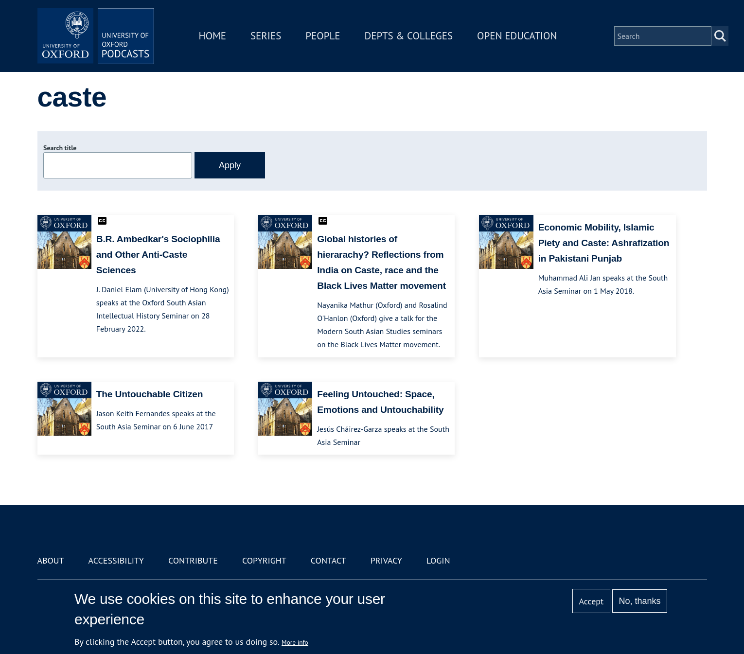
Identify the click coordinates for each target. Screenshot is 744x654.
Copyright (264, 560)
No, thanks (639, 601)
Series (265, 35)
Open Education (517, 35)
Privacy (386, 560)
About (50, 560)
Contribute (193, 560)
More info (295, 642)
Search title (59, 147)
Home (212, 35)
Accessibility (116, 560)
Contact (328, 560)
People (322, 35)
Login (438, 560)
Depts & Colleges (409, 35)
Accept (591, 601)
